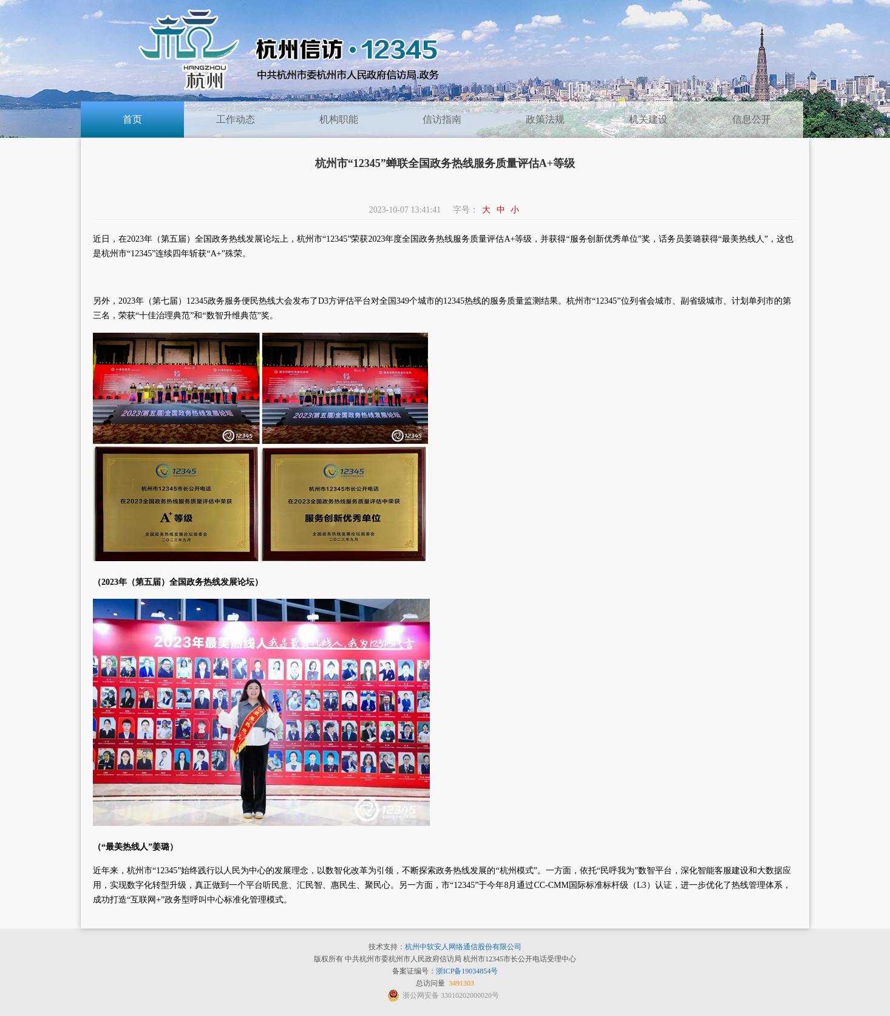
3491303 (461, 983)
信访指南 (442, 119)
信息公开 (751, 119)
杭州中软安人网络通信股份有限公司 (463, 947)
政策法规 (545, 119)
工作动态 (235, 119)
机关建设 (648, 119)
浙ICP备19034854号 (467, 971)
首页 (132, 119)
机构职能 (338, 119)
